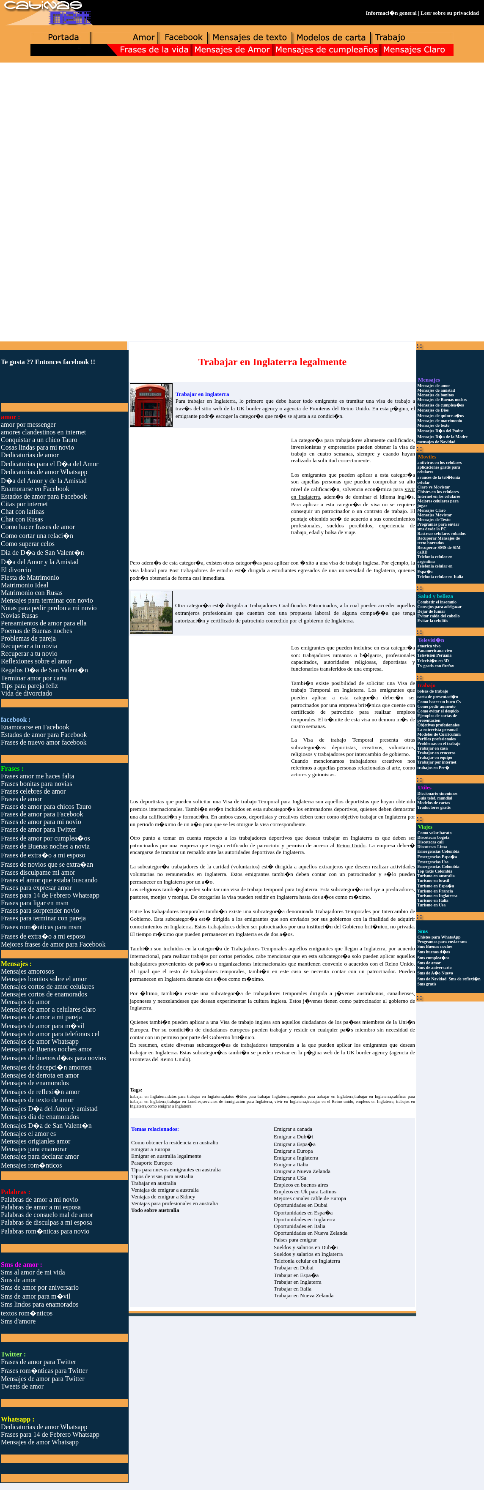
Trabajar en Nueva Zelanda (303, 1295)
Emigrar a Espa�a (295, 1144)
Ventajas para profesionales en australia (174, 1203)
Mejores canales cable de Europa (310, 1198)
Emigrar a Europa (150, 1149)
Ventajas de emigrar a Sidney (163, 1196)
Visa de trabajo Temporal (338, 740)
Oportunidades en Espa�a (303, 1212)
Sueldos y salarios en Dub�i (306, 1247)
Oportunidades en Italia (299, 1226)
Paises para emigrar (295, 1239)
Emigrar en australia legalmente (166, 1156)
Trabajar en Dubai (294, 1267)
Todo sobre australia (155, 1210)
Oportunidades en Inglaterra (305, 1219)
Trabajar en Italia (292, 1288)
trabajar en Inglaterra (211, 401)
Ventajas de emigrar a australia (165, 1190)
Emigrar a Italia (291, 1164)
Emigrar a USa (290, 1178)
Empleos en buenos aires (301, 1185)
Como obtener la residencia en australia (174, 1142)
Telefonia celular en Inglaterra (307, 1261)
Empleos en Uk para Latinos (305, 1191)
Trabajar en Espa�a (296, 1275)
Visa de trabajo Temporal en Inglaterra (353, 686)
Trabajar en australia (153, 1183)
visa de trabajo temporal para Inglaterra (274, 889)
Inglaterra (342, 620)
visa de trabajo (393, 401)
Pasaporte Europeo (152, 1163)
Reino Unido (399, 964)
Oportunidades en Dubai (300, 1205)
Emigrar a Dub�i (294, 1136)
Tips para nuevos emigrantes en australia (175, 1169)
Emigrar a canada (293, 1129)
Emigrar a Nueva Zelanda (302, 1171)
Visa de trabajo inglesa (245, 1022)
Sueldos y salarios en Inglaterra (308, 1254)
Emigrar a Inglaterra (296, 1157)
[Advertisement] (242, 129)
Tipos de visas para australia (162, 1176)
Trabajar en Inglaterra (298, 1282)
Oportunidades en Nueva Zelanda (310, 1233)
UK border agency (257, 408)
